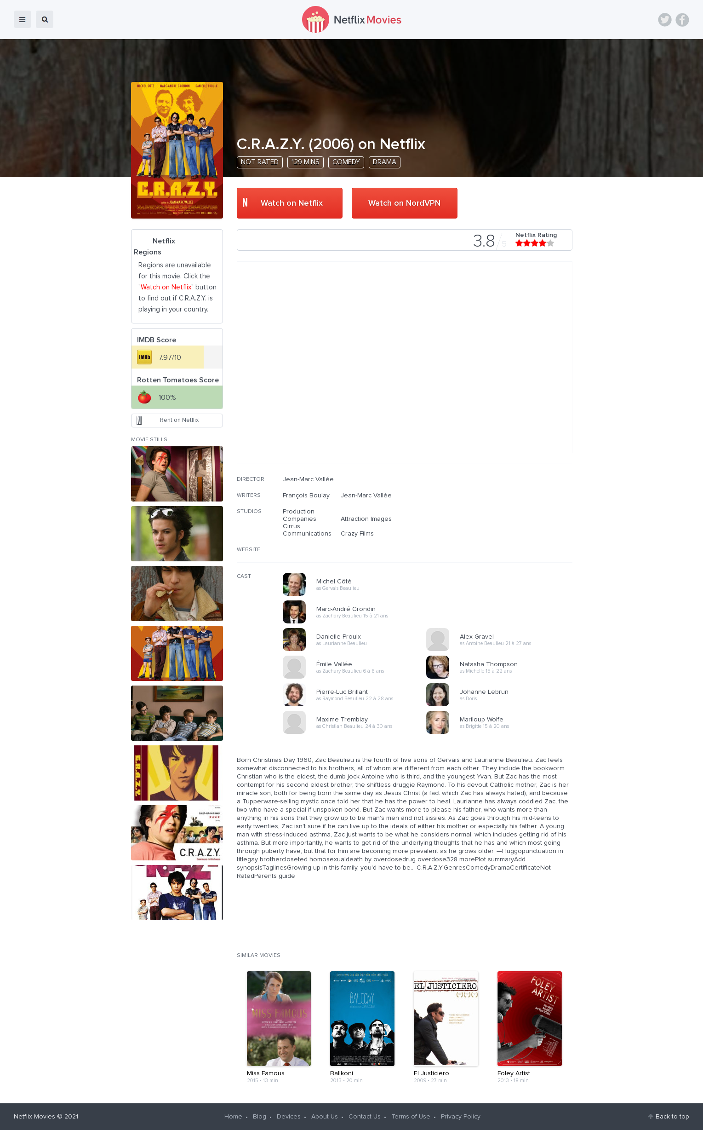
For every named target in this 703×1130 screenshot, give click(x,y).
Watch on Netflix (292, 203)
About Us (324, 1116)
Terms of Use (410, 1116)
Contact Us (365, 1116)
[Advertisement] (503, 534)
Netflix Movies (34, 1116)
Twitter (665, 20)
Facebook (682, 20)
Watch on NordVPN (404, 203)
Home (233, 1116)
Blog (259, 1116)
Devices (289, 1116)
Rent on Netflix (179, 420)
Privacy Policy (460, 1116)
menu (22, 19)
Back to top (672, 1116)
